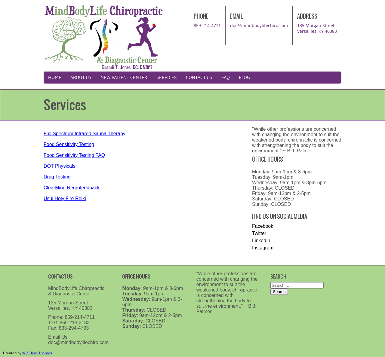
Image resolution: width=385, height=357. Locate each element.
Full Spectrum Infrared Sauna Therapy (84, 133)
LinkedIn (261, 240)
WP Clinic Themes (37, 352)
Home (54, 77)
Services (166, 77)
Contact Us (199, 77)
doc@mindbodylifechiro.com (259, 25)
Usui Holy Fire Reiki (65, 198)
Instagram (262, 247)
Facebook (262, 226)
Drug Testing (57, 176)
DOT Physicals (59, 166)
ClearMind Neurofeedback (72, 187)
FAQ (225, 77)
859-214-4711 (207, 25)
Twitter (259, 233)
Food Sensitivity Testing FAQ (74, 155)
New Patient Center (123, 77)
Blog (244, 77)
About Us (80, 77)
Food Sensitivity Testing (69, 144)
